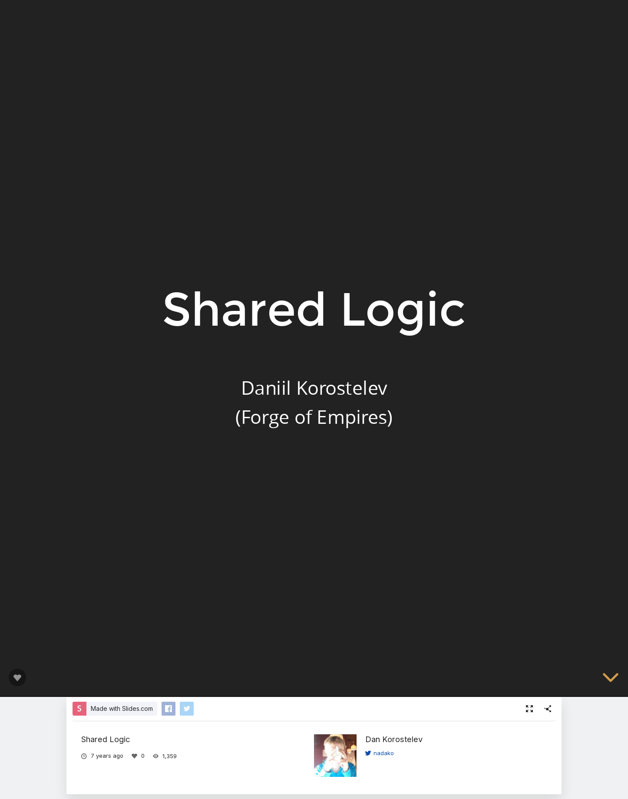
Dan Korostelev (394, 739)
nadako (379, 752)
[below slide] (610, 680)
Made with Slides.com (122, 708)
